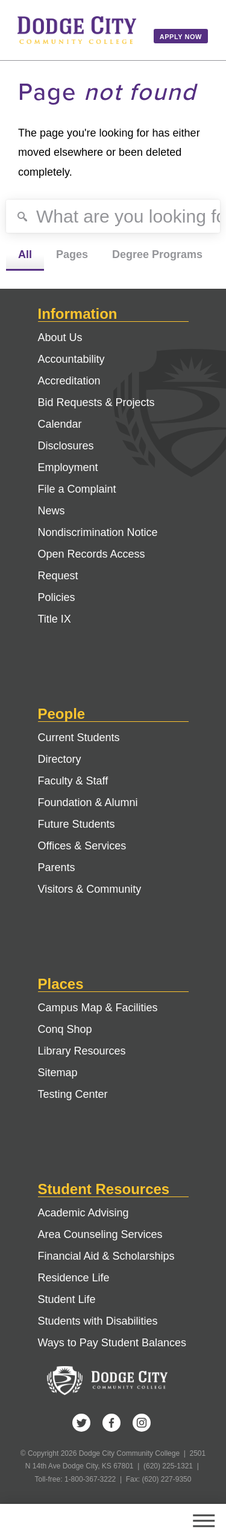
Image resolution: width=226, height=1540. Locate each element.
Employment (68, 467)
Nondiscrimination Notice (98, 532)
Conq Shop (65, 1029)
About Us (60, 337)
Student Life (67, 1299)
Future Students (76, 824)
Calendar (60, 424)
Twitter (81, 1423)
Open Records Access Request (91, 565)
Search (158, 1522)
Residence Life (74, 1278)
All (25, 254)
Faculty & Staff (73, 781)
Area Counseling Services (100, 1234)
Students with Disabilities (98, 1321)
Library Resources (82, 1051)
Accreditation (69, 381)
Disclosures (66, 446)
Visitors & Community (90, 889)
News (51, 511)
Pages (72, 254)
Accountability (71, 359)
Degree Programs (157, 254)
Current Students (79, 738)
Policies (56, 597)
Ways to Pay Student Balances (112, 1343)
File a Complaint (77, 489)
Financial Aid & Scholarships (106, 1256)
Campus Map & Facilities (98, 1008)
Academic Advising (83, 1213)
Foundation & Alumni (88, 802)
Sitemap (58, 1073)
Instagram (142, 1423)
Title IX (54, 619)
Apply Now (181, 36)
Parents (56, 867)
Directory (59, 759)
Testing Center (73, 1094)
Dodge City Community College (76, 30)
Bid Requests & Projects (96, 402)
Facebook (111, 1423)
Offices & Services (82, 846)
